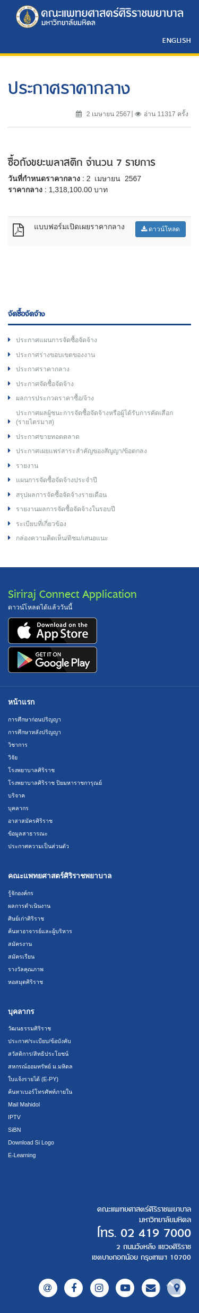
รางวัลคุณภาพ (26, 969)
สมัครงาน (20, 944)
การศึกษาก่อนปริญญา (34, 719)
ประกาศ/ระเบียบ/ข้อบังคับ (39, 1041)
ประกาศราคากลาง (43, 369)
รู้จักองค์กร (20, 893)
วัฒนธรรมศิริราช (29, 1028)
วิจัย (13, 757)
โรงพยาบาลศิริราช (31, 770)
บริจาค (16, 795)
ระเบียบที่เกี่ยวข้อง (41, 524)
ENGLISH (176, 40)
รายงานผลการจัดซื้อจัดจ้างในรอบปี (65, 509)
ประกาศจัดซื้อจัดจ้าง (45, 384)
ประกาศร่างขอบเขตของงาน (55, 355)
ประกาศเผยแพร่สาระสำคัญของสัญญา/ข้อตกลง (81, 451)
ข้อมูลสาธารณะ (28, 833)
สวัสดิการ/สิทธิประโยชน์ (38, 1054)
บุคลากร (18, 808)
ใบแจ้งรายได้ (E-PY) (33, 1079)
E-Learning (22, 1155)
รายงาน (27, 466)
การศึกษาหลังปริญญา (34, 732)
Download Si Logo (31, 1142)
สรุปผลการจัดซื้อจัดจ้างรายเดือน (61, 495)
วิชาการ (18, 745)
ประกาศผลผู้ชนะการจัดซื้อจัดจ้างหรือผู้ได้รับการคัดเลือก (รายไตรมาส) (94, 417)
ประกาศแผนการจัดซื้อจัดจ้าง (56, 340)
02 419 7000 (155, 1233)
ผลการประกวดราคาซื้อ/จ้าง (55, 398)
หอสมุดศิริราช (25, 982)
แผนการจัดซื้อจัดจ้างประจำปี (56, 480)
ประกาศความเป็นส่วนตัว (38, 846)
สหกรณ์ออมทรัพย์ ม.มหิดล (40, 1066)
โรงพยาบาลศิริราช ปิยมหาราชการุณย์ (55, 783)
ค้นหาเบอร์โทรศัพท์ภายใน (40, 1092)
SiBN (14, 1130)
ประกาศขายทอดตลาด (48, 436)
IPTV (14, 1117)
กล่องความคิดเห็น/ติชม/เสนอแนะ (62, 538)
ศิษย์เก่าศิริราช (26, 918)
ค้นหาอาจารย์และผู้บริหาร (40, 931)
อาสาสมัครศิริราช (30, 821)
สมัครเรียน (21, 956)
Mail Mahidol (24, 1104)
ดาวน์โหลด (160, 229)
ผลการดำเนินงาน (29, 906)
